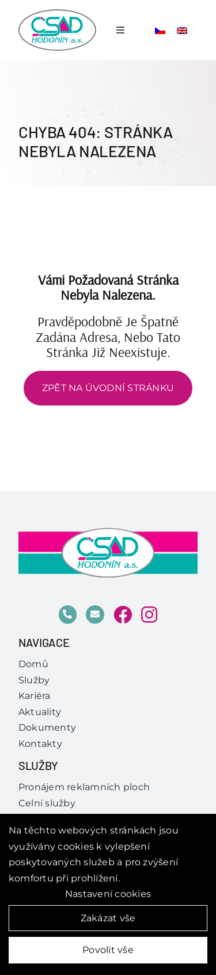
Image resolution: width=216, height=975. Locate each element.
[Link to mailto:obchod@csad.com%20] (95, 614)
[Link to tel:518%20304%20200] (68, 614)
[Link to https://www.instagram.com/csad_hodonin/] (149, 614)
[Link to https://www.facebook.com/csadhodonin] (122, 614)
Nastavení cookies (108, 893)
